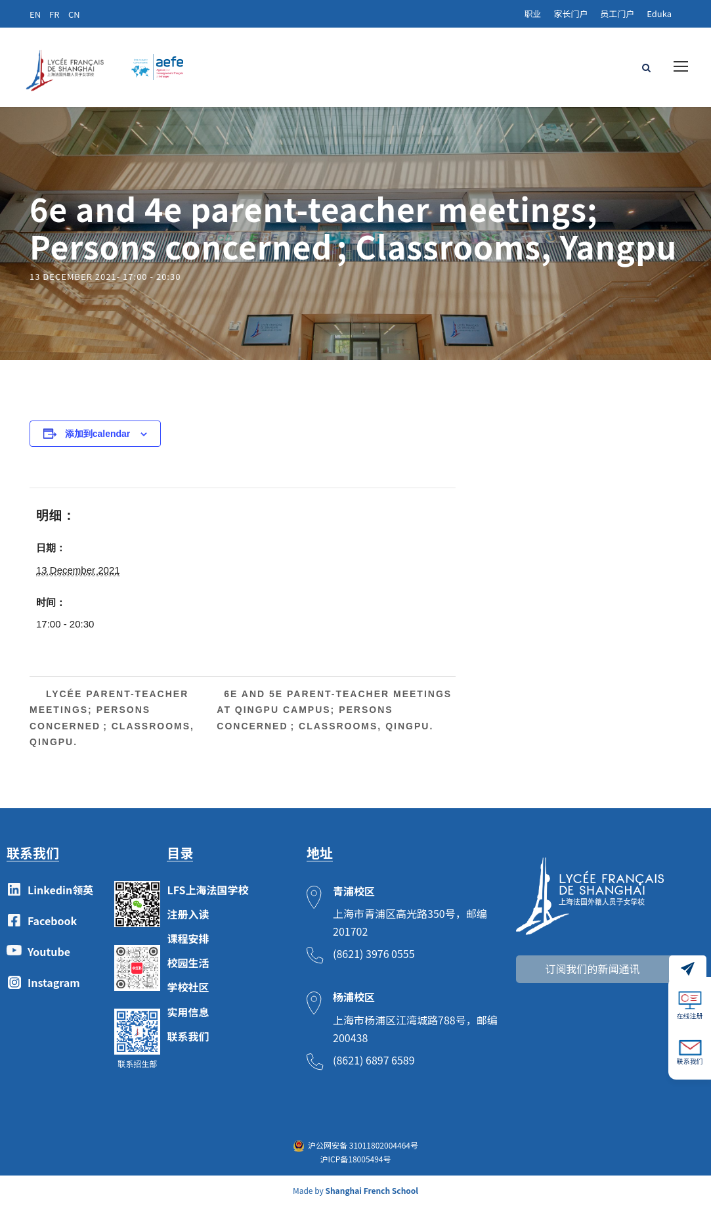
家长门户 (570, 13)
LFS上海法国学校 (207, 894)
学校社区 (188, 992)
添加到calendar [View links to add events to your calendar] (98, 438)
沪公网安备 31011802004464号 (363, 1150)
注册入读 (188, 918)
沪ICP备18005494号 (355, 1163)
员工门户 (617, 13)
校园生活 (188, 968)
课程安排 (188, 943)
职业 (532, 13)
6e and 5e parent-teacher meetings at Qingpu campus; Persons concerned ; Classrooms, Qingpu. (334, 715)
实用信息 (188, 1016)
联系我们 (188, 1041)
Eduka (659, 13)
